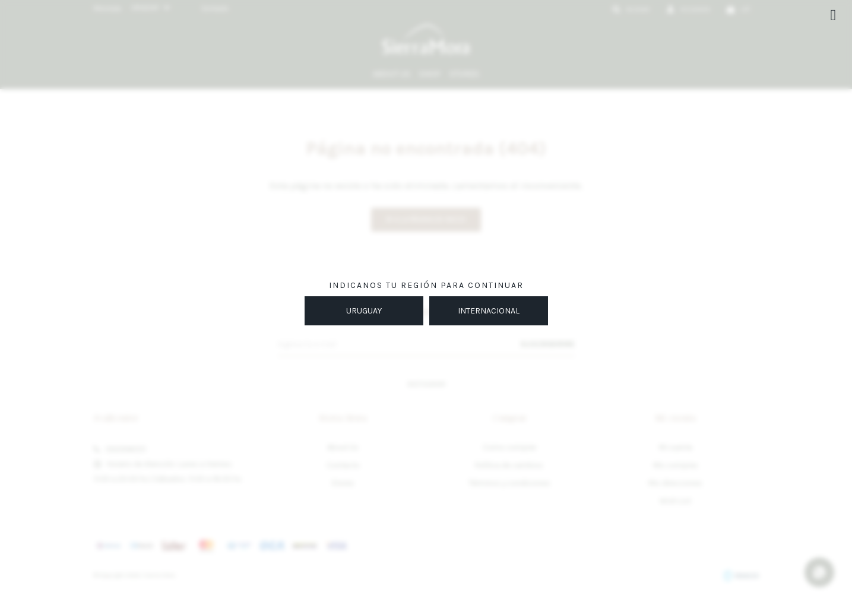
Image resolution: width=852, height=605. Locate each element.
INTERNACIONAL (489, 311)
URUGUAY (364, 311)
